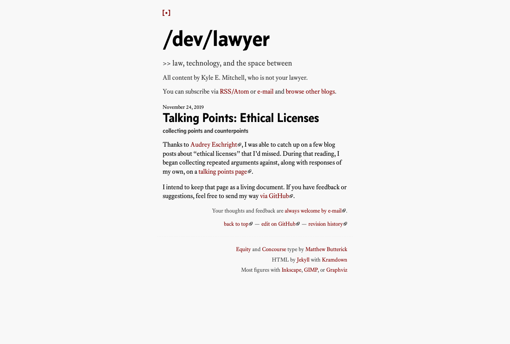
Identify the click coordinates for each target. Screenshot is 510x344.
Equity (243, 249)
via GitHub (274, 196)
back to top (236, 223)
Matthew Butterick (326, 249)
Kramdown (334, 259)
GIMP (311, 269)
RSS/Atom (234, 91)
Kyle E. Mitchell (223, 77)
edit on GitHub (278, 223)
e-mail (265, 91)
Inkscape (291, 269)
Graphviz (336, 269)
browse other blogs (310, 91)
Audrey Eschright (213, 144)
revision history (325, 223)
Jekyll (303, 259)
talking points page (223, 171)
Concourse (274, 249)
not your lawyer (285, 77)
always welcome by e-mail (313, 210)
